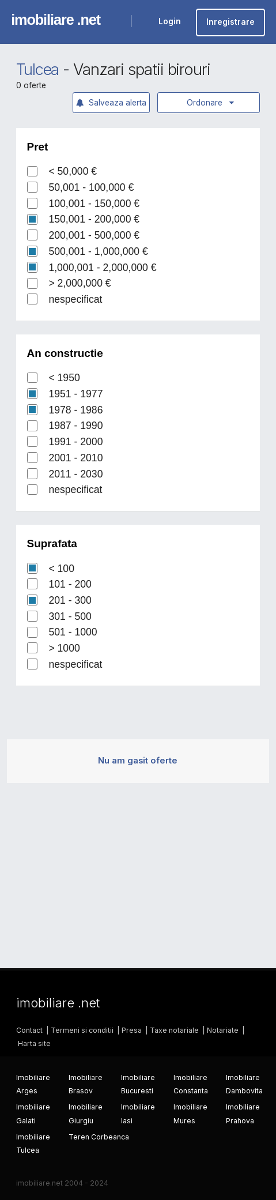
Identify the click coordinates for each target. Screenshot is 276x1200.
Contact (29, 1030)
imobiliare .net (55, 20)
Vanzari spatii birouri (141, 69)
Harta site (34, 1043)
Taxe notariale (174, 1030)
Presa (132, 1030)
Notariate (223, 1030)
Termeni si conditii (82, 1030)
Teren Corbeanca (99, 1137)
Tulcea (37, 69)
